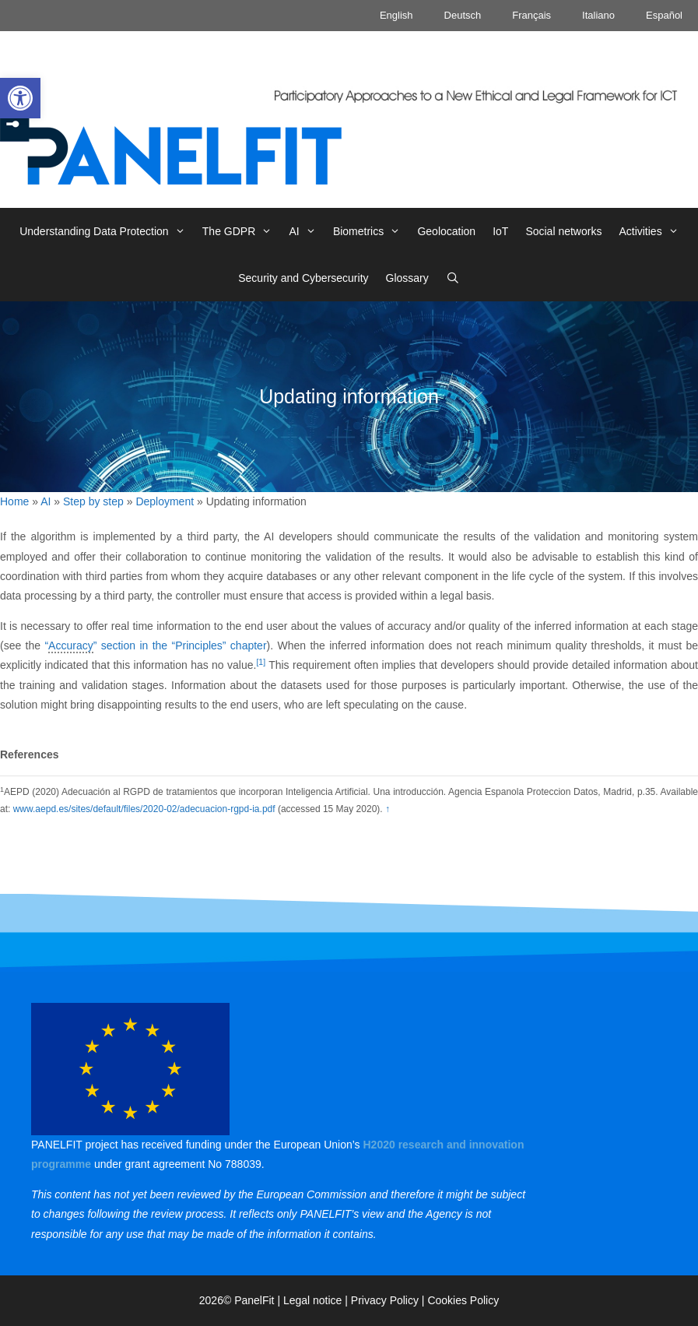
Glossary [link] (407, 278)
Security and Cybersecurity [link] (303, 278)
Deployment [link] (164, 501)
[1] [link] (260, 662)
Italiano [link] (598, 15)
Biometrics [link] (371, 231)
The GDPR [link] (241, 231)
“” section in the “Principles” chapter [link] (155, 646)
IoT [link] (500, 231)
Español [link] (664, 15)
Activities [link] (652, 231)
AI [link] (306, 231)
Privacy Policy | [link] (389, 1300)
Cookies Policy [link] (463, 1300)
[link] (20, 98)
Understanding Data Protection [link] (106, 231)
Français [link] (531, 15)
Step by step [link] (93, 501)
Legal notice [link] (312, 1300)
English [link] (396, 15)
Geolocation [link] (446, 231)
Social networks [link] (563, 231)
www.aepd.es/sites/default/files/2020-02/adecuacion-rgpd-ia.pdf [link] (144, 809)
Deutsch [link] (463, 15)
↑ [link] (387, 809)
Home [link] (14, 501)
